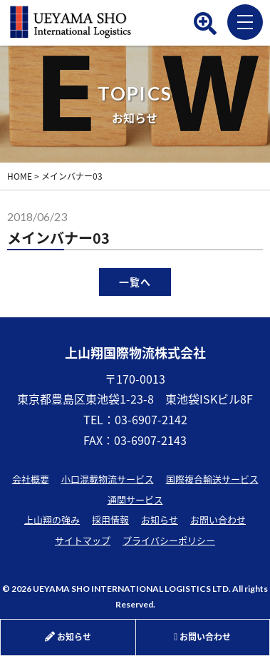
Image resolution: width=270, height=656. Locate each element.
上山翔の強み (52, 519)
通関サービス (135, 499)
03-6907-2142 (151, 419)
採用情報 (110, 519)
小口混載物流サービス (107, 479)
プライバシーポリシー (169, 540)
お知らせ (159, 519)
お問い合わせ (218, 519)
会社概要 (30, 479)
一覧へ (135, 282)
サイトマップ (82, 540)
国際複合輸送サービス (212, 479)
